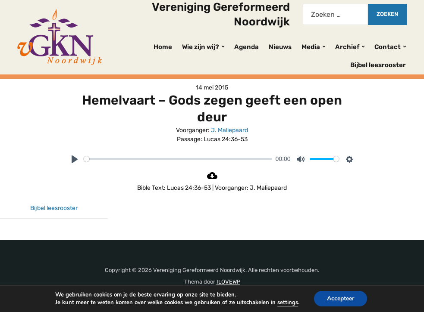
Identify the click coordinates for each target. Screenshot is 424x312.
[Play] (75, 159)
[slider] (178, 159)
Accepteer (343, 298)
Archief (347, 47)
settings (288, 302)
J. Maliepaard (229, 130)
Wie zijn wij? (200, 47)
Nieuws (280, 47)
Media (311, 47)
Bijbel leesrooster (378, 65)
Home (163, 47)
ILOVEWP (228, 281)
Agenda (246, 47)
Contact (387, 47)
